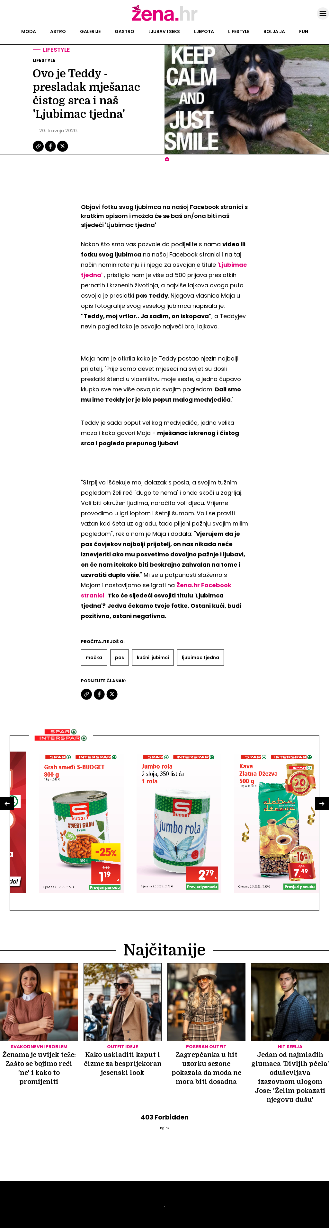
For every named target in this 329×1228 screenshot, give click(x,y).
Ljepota (204, 31)
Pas (119, 657)
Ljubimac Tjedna (200, 657)
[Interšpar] (61, 743)
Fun (303, 31)
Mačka (94, 657)
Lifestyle (238, 31)
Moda (28, 31)
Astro (58, 31)
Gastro (124, 31)
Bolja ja (274, 31)
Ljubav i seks (164, 31)
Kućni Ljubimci (153, 657)
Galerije (90, 31)
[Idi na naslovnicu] (165, 20)
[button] (7, 803)
